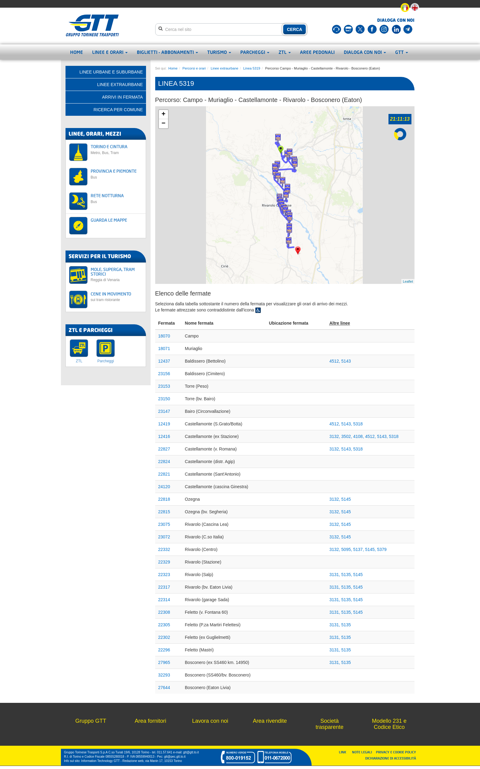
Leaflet (408, 281)
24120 (164, 486)
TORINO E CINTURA (116, 149)
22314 (164, 599)
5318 (358, 423)
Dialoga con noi (365, 52)
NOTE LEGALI (363, 752)
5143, (347, 423)
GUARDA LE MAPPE (109, 220)
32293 (164, 675)
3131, (335, 574)
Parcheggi (254, 52)
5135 (346, 624)
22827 (164, 449)
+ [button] (163, 114)
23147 (164, 411)
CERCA (294, 29)
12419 (164, 423)
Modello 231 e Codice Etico (389, 724)
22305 (164, 624)
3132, (335, 436)
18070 (164, 336)
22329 (164, 562)
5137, (359, 549)
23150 (164, 398)
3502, (347, 436)
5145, (371, 549)
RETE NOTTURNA (116, 198)
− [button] (163, 123)
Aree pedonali (317, 52)
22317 (164, 587)
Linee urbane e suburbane (111, 72)
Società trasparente (329, 724)
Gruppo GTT (90, 721)
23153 (164, 386)
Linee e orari (110, 52)
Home (76, 52)
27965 (164, 662)
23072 (164, 536)
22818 (164, 499)
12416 (164, 436)
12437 (164, 361)
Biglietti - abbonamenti (167, 52)
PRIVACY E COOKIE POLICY (396, 752)
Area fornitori (150, 721)
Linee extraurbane (224, 68)
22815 (164, 511)
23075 (164, 524)
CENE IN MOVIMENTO (116, 296)
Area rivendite (270, 721)
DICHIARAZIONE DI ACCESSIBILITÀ (390, 758)
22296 (164, 649)
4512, (335, 361)
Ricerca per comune (118, 109)
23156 (164, 373)
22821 (164, 474)
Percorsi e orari (194, 68)
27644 (164, 687)
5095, (347, 549)
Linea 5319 (251, 68)
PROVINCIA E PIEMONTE (116, 173)
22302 (164, 637)
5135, (347, 574)
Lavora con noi (210, 721)
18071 (164, 348)
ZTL (285, 52)
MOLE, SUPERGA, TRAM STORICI (116, 274)
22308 (164, 612)
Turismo (219, 52)
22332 (164, 549)
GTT (401, 52)
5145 (346, 499)
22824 (164, 461)
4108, (359, 436)
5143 (346, 361)
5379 (382, 549)
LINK (344, 752)
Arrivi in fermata (122, 97)
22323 (164, 574)
